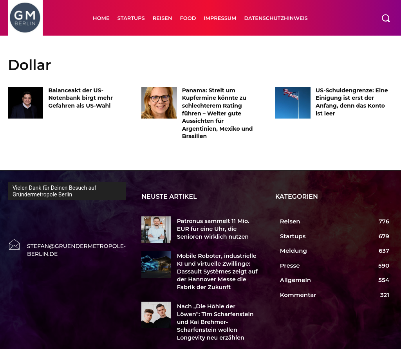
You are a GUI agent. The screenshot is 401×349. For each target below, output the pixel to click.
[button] (385, 18)
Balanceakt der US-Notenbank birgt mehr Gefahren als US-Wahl (80, 98)
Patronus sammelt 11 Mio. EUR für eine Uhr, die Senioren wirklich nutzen (216, 228)
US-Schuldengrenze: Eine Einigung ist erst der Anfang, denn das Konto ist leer (352, 102)
